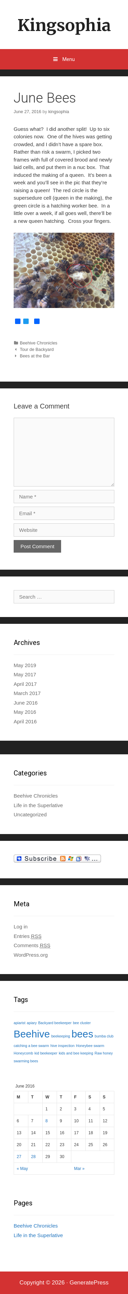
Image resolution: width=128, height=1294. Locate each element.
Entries (28, 936)
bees (82, 1033)
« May (22, 1168)
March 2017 (27, 693)
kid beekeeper (45, 1053)
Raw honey (104, 1053)
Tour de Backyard (37, 349)
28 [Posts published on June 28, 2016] (33, 1156)
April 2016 (25, 721)
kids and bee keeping (76, 1053)
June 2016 (26, 703)
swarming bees (26, 1061)
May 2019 (25, 665)
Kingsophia (64, 25)
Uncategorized (30, 814)
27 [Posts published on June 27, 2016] (19, 1156)
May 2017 (25, 674)
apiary (32, 1023)
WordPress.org (31, 955)
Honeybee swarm (90, 1046)
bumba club (104, 1036)
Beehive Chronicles (38, 342)
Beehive (32, 1033)
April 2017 (25, 684)
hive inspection (63, 1046)
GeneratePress (89, 1282)
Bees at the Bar (35, 355)
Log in (21, 926)
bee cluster (82, 1023)
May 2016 (25, 712)
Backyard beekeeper (55, 1023)
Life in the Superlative (38, 805)
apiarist (19, 1023)
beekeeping (60, 1036)
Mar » (79, 1168)
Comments (32, 945)
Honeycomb (23, 1053)
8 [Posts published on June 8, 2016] (46, 1121)
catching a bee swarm (31, 1046)
